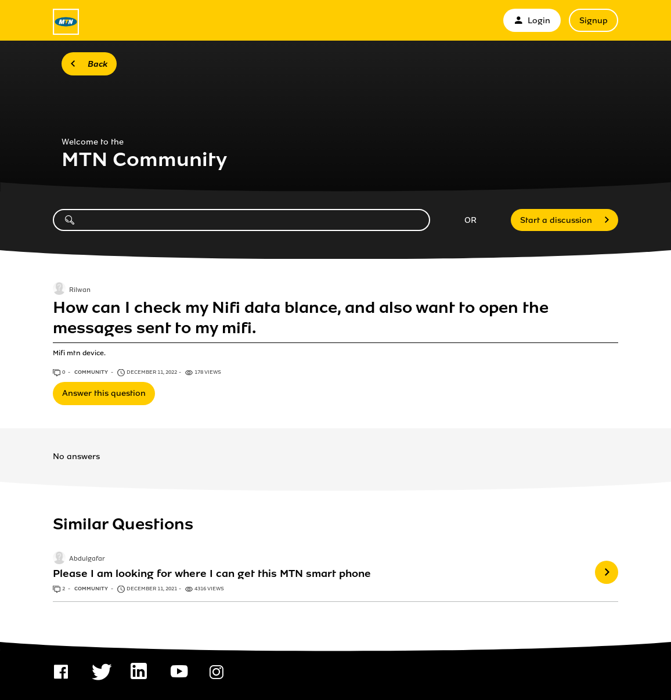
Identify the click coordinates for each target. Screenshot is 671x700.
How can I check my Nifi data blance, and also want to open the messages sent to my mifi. (301, 317)
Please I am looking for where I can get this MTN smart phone (212, 573)
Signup (593, 20)
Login (532, 20)
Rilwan (80, 290)
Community (91, 372)
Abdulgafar (87, 559)
